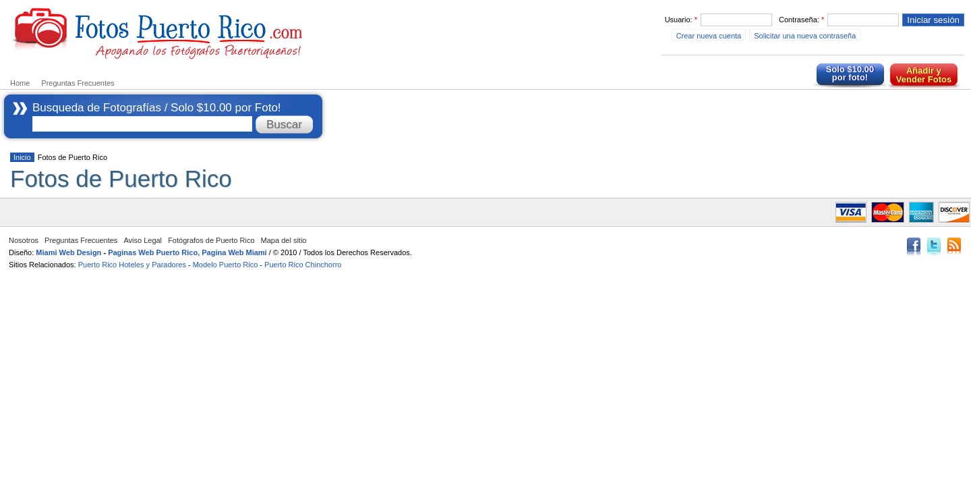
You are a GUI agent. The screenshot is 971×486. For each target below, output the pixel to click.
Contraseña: (801, 20)
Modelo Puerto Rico (225, 265)
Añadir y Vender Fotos (923, 74)
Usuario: (681, 20)
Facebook (913, 248)
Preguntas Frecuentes (77, 83)
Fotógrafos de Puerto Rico (211, 240)
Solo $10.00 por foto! (850, 73)
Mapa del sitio (284, 240)
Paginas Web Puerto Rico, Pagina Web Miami (187, 252)
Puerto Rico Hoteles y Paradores (132, 265)
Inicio (22, 157)
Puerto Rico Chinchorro (302, 265)
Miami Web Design (68, 252)
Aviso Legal (142, 240)
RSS (954, 248)
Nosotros (23, 240)
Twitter (934, 248)
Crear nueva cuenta (709, 36)
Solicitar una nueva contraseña (805, 36)
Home (20, 83)
